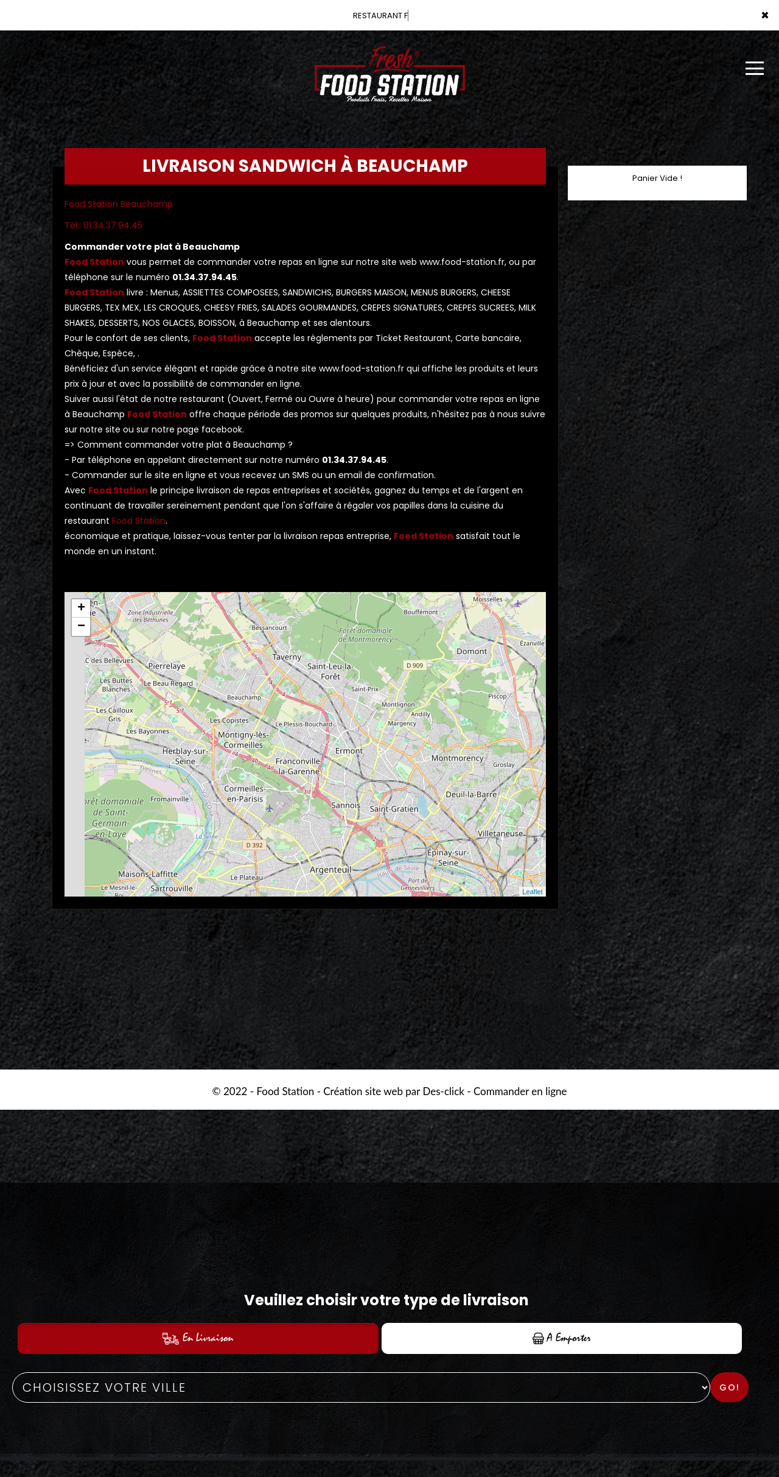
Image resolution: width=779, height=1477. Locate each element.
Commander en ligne (520, 1091)
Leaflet (532, 891)
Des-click (443, 1091)
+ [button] (81, 608)
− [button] (81, 627)
